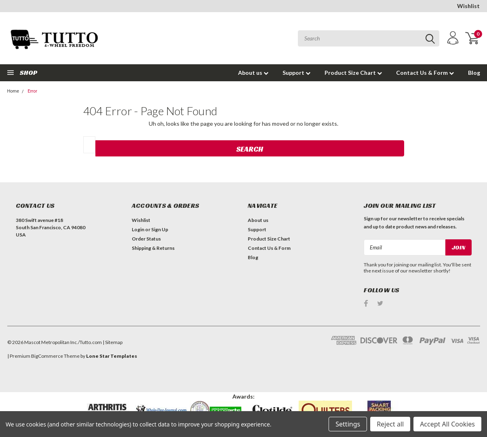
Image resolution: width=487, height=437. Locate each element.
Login (138, 229)
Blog (474, 72)
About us (253, 72)
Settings (347, 424)
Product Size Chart (353, 72)
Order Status (146, 239)
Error (32, 91)
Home (13, 91)
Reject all (390, 424)
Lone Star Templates (111, 356)
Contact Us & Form (425, 72)
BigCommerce (47, 356)
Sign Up (159, 229)
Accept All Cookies (447, 424)
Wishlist (468, 5)
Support (296, 72)
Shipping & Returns (153, 248)
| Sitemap (112, 342)
